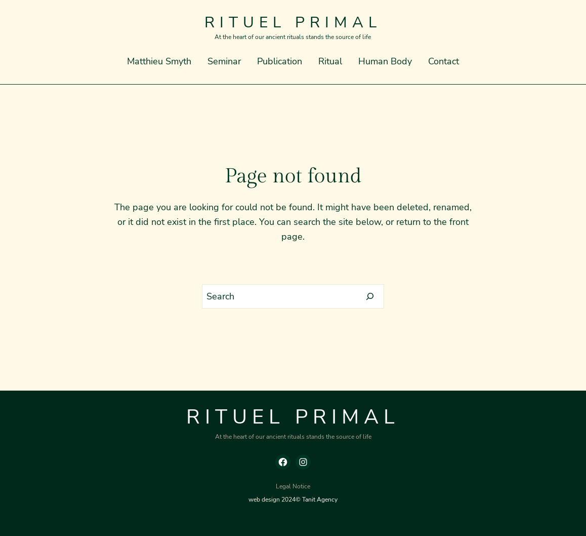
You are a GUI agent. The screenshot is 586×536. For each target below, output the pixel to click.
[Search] (370, 296)
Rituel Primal (293, 22)
